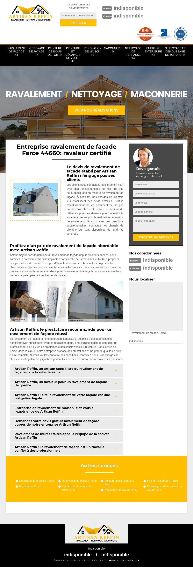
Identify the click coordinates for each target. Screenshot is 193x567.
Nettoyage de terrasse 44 (133, 53)
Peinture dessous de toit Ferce (119, 482)
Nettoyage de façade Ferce (120, 489)
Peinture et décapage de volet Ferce (77, 488)
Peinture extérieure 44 (153, 51)
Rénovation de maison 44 (93, 51)
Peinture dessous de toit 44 (55, 51)
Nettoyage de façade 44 (36, 51)
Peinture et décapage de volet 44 (73, 55)
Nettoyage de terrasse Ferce (36, 480)
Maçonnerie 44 (113, 50)
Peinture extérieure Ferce (162, 480)
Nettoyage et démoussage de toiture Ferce (165, 488)
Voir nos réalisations (96, 110)
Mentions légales (124, 560)
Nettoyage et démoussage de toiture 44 (175, 51)
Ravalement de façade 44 (16, 51)
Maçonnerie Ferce (30, 486)
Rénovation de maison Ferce (79, 480)
